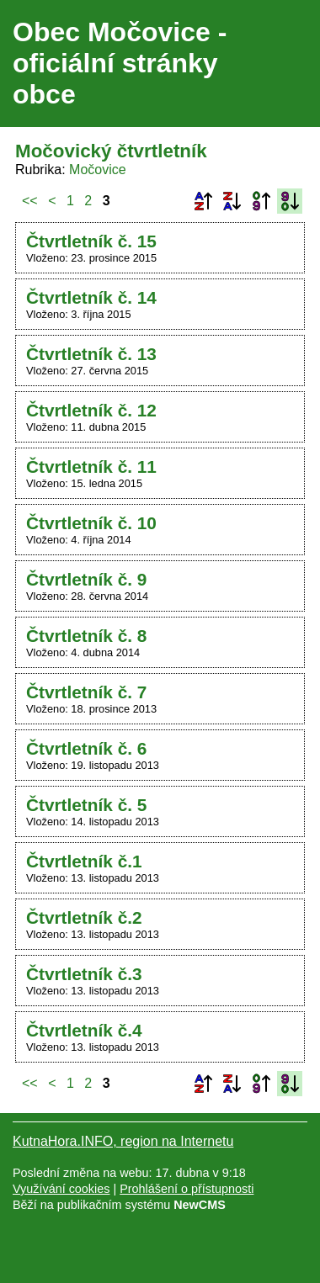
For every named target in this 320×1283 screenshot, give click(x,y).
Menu (286, 64)
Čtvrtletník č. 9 (86, 579)
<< (30, 201)
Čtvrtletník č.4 (84, 1030)
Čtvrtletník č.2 (84, 917)
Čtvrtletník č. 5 (86, 804)
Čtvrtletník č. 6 (86, 748)
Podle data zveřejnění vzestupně (261, 201)
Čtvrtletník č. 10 (91, 523)
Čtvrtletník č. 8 (86, 635)
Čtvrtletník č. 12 (91, 410)
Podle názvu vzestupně (203, 201)
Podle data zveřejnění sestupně (289, 201)
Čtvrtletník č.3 (84, 973)
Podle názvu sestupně (231, 201)
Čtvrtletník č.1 (84, 861)
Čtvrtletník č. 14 (91, 297)
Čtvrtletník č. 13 (91, 353)
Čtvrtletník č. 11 (91, 466)
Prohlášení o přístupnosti (186, 1189)
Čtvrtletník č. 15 (91, 241)
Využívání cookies (61, 1189)
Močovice (97, 169)
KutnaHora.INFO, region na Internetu (123, 1141)
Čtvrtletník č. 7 (86, 692)
